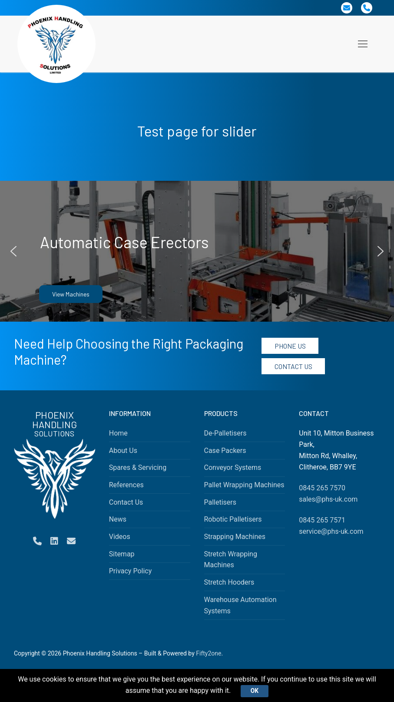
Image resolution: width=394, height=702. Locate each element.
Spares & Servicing (137, 467)
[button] (13, 251)
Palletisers (220, 502)
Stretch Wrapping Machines (230, 559)
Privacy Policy (130, 571)
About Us (123, 450)
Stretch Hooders (229, 582)
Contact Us (293, 366)
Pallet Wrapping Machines (244, 485)
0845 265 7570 (322, 488)
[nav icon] (363, 44)
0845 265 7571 (322, 520)
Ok (254, 690)
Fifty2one (208, 653)
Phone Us (290, 346)
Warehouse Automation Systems (240, 605)
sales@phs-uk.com (328, 499)
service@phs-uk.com (331, 531)
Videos (119, 536)
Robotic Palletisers (233, 519)
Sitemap (122, 554)
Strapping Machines (235, 536)
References (126, 485)
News (117, 519)
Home (118, 433)
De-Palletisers (225, 433)
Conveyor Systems (233, 467)
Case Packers (225, 450)
